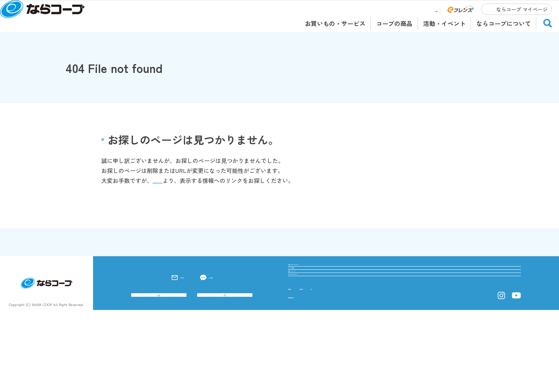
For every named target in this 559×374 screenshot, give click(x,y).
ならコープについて (503, 23)
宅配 (159, 331)
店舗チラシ (421, 10)
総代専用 (337, 351)
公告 (370, 351)
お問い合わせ (164, 297)
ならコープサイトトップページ (192, 180)
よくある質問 (219, 297)
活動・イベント (444, 23)
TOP (71, 53)
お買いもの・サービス (335, 23)
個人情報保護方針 (311, 359)
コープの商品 (394, 23)
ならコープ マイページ (522, 9)
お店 (225, 331)
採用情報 (299, 351)
